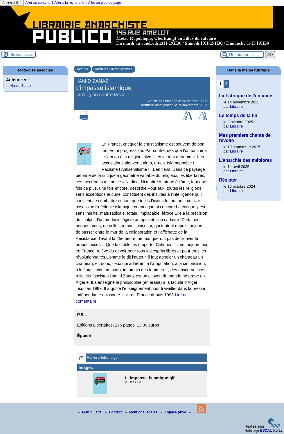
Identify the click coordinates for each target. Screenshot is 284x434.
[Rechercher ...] (242, 54)
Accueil (82, 69)
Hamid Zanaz (20, 86)
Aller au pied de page (104, 3)
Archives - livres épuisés (113, 69)
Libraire (236, 106)
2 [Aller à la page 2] (226, 83)
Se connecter (21, 54)
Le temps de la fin (238, 115)
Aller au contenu (38, 3)
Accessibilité (11, 3)
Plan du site (90, 412)
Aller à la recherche (69, 3)
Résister (228, 179)
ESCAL (266, 430)
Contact (114, 412)
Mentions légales (141, 412)
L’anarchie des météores (245, 160)
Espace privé (174, 412)
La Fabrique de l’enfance (245, 95)
